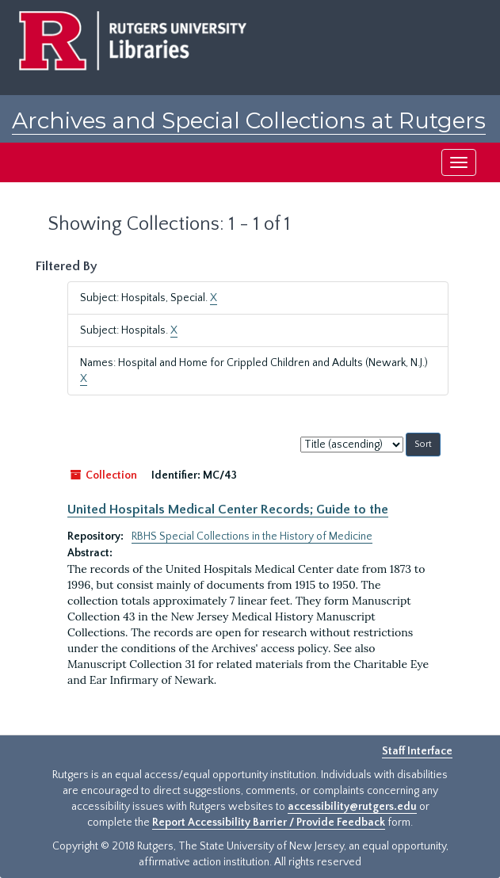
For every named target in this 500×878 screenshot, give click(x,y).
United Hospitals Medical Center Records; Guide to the (227, 509)
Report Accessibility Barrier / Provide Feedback (268, 822)
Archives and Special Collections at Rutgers (249, 120)
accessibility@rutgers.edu (352, 806)
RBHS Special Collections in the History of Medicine (252, 536)
